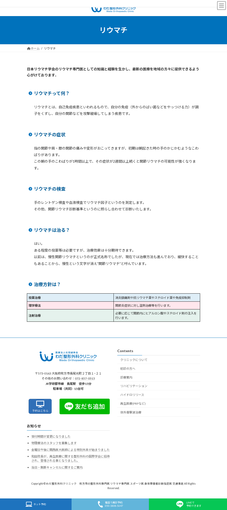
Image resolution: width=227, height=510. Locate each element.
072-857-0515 (85, 379)
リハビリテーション (133, 386)
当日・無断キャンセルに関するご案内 (57, 467)
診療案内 (126, 377)
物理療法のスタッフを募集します (54, 443)
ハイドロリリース (132, 395)
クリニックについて (133, 360)
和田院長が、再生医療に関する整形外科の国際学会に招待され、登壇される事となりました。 (70, 459)
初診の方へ (127, 368)
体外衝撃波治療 (130, 412)
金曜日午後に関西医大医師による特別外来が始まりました (70, 450)
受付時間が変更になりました (51, 436)
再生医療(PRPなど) (133, 403)
